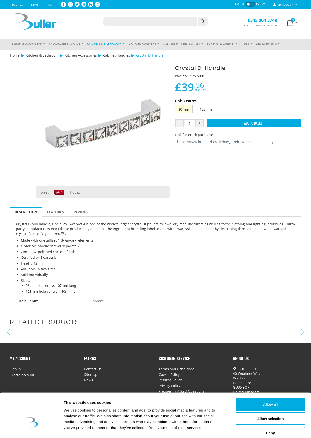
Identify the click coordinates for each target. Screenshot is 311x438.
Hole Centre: (185, 100)
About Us (16, 4)
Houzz (75, 192)
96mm (184, 109)
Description (26, 212)
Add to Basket (254, 123)
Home (15, 55)
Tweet (44, 192)
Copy (269, 141)
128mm (206, 109)
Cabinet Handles (116, 55)
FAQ (49, 4)
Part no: (181, 76)
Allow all (270, 379)
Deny (270, 407)
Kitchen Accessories (81, 55)
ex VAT (260, 4)
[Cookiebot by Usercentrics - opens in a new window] (31, 428)
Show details (255, 428)
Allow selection (270, 393)
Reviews (81, 212)
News (34, 4)
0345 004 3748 (262, 20)
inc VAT (239, 4)
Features (55, 212)
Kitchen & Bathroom (42, 55)
